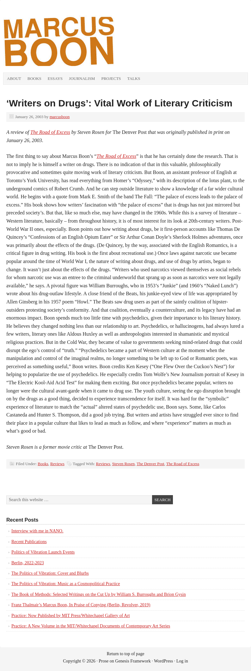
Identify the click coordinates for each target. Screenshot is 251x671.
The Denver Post (150, 463)
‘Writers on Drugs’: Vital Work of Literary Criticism (119, 103)
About (14, 78)
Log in (182, 661)
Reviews (57, 463)
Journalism (82, 78)
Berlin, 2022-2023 (27, 562)
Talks (133, 78)
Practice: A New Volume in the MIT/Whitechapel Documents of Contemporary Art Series (90, 626)
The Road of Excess (50, 132)
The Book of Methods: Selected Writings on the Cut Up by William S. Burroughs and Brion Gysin (98, 594)
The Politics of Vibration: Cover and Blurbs (50, 573)
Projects (111, 78)
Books (34, 78)
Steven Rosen (123, 463)
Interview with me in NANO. (37, 531)
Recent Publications (29, 541)
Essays (55, 78)
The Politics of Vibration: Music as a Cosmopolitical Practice (65, 583)
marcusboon (60, 116)
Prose (103, 661)
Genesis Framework (132, 661)
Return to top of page (125, 653)
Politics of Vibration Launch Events (43, 552)
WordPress (163, 661)
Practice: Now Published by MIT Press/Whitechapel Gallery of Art (70, 615)
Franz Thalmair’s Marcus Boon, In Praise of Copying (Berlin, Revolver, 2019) (80, 604)
